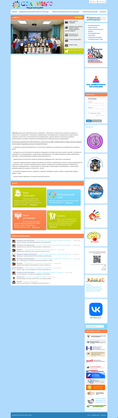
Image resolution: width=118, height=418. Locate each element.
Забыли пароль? (100, 115)
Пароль (90, 107)
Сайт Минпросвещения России (95, 339)
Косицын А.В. (21, 277)
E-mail (90, 102)
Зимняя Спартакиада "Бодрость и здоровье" (50, 272)
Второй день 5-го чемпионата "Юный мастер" (39, 268)
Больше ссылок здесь (93, 409)
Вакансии (89, 127)
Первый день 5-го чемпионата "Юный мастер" (38, 263)
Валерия (19, 281)
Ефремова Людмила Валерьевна (27, 254)
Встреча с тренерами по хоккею (36, 277)
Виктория (19, 249)
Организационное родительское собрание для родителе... (54, 240)
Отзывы (26, 281)
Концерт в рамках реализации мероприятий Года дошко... (54, 245)
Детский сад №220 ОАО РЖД (20, 415)
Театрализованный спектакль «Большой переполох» (40, 249)
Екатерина (20, 268)
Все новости (78, 17)
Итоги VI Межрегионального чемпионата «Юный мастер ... (54, 258)
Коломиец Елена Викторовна (26, 240)
